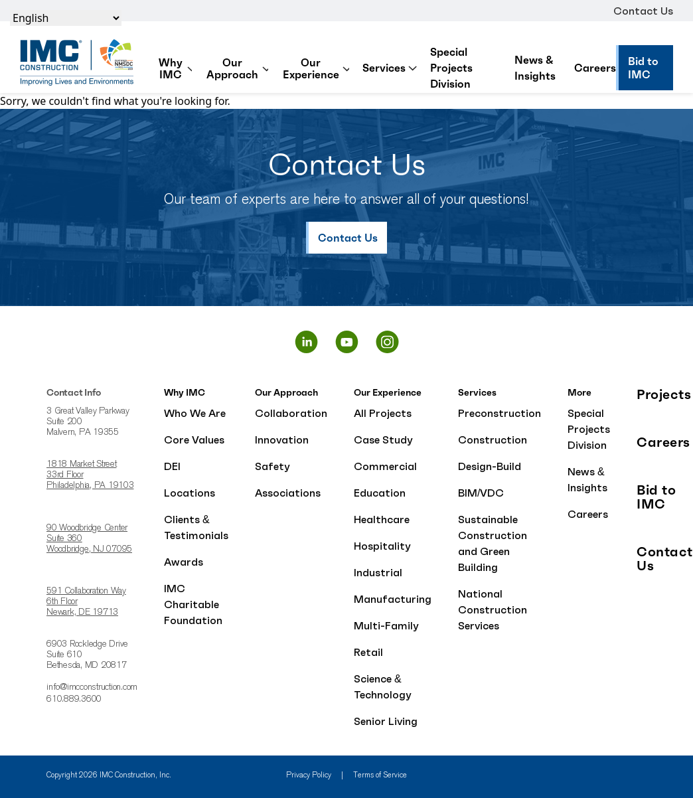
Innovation (282, 439)
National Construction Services (492, 609)
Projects (664, 395)
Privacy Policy (308, 775)
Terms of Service (380, 775)
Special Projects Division (451, 67)
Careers (595, 67)
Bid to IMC (656, 497)
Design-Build (489, 466)
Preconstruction (499, 413)
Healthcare (382, 519)
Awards (183, 561)
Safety (272, 466)
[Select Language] (65, 18)
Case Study (383, 439)
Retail (368, 652)
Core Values (194, 439)
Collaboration (291, 413)
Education (380, 492)
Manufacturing (392, 598)
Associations (288, 492)
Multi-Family (386, 625)
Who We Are (195, 413)
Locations (189, 492)
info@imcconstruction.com (91, 687)
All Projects (383, 413)
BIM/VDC (481, 492)
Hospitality (382, 545)
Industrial (378, 572)
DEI (172, 466)
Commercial (385, 466)
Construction (492, 439)
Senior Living (386, 721)
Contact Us (643, 10)
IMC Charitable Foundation (193, 604)
